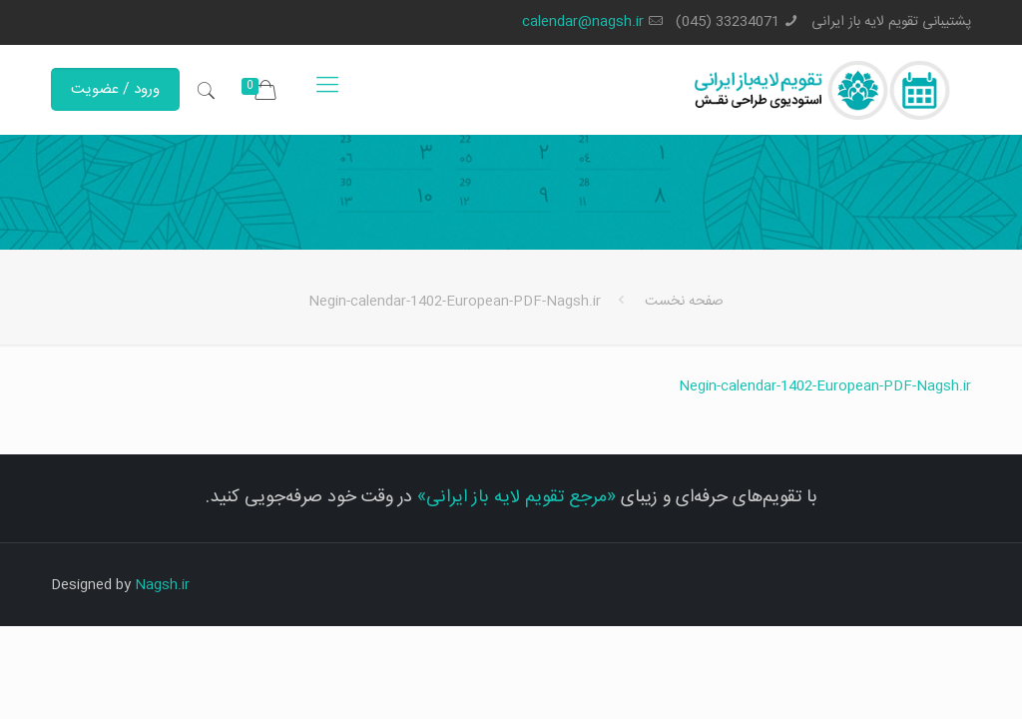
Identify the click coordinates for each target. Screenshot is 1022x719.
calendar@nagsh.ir (583, 22)
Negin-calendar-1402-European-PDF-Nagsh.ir (825, 386)
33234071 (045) (727, 22)
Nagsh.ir (162, 585)
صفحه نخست (684, 302)
